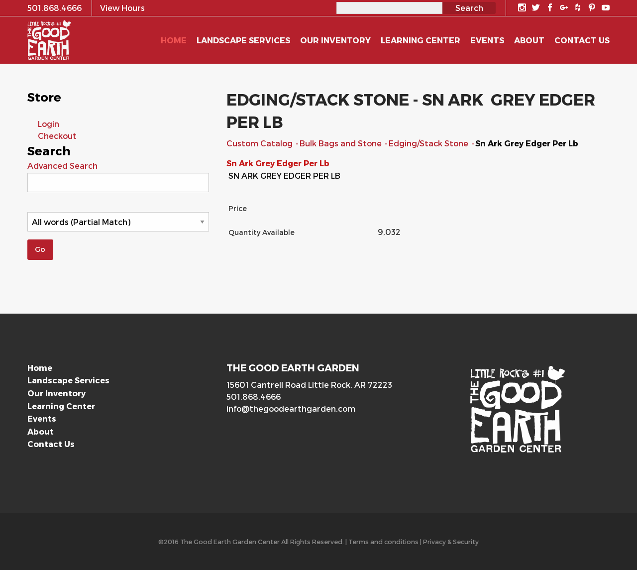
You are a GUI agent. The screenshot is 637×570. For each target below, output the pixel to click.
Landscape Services (68, 380)
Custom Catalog (260, 143)
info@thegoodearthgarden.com (290, 408)
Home (39, 367)
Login (48, 123)
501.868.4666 (253, 396)
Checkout (57, 135)
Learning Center (61, 406)
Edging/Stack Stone (429, 143)
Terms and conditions (383, 541)
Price (237, 208)
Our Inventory (56, 393)
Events (41, 418)
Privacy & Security (451, 541)
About (40, 431)
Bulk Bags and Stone (342, 143)
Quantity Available (261, 232)
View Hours (122, 7)
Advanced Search (62, 165)
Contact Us (51, 444)
